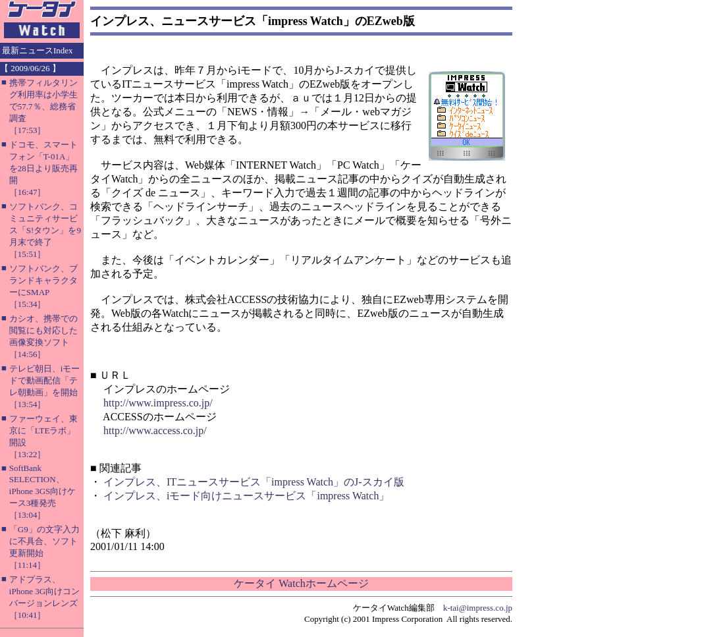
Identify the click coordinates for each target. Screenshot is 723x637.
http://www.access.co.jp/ (155, 430)
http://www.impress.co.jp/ (158, 402)
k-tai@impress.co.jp (477, 608)
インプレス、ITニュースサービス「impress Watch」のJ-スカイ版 (253, 481)
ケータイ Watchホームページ (301, 583)
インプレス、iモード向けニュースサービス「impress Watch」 (246, 495)
